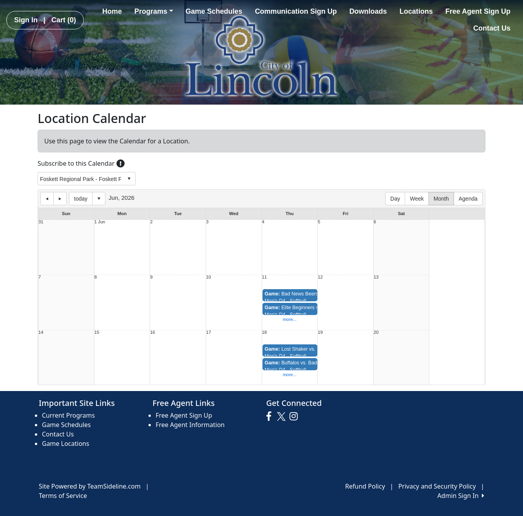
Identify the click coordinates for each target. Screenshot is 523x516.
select (129, 178)
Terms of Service (63, 495)
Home (112, 11)
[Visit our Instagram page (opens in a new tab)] (296, 416)
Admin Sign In (460, 495)
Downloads (368, 11)
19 (320, 332)
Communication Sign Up (296, 11)
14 (40, 332)
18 (264, 332)
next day (60, 198)
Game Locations (65, 443)
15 (97, 332)
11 (264, 277)
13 (376, 277)
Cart (63, 20)
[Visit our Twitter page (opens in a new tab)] (282, 416)
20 (376, 332)
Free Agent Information (190, 424)
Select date (98, 198)
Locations (416, 11)
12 (320, 277)
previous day (47, 198)
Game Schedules (214, 11)
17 (208, 332)
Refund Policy (365, 486)
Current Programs (68, 415)
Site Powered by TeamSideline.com (90, 486)
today (80, 199)
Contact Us (491, 28)
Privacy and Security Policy (437, 486)
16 (152, 332)
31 (40, 222)
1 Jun (99, 222)
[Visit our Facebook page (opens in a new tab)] (270, 416)
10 (208, 277)
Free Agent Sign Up (477, 11)
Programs (153, 11)
